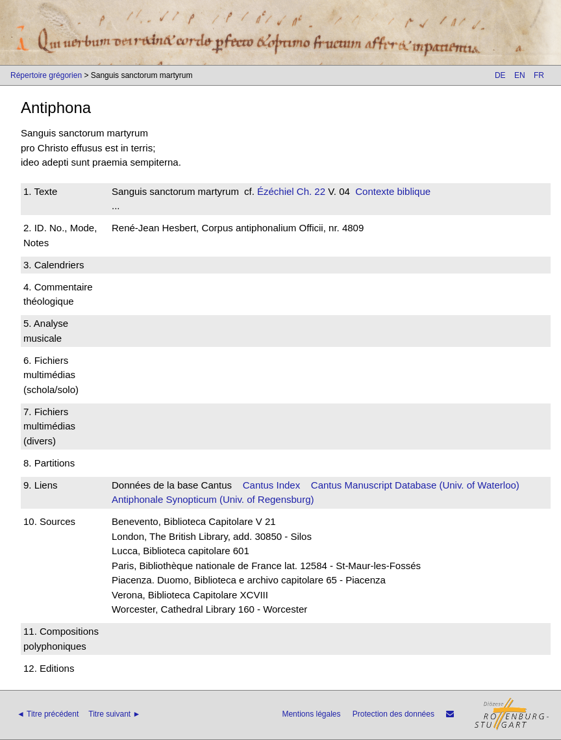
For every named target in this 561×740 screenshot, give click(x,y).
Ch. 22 (309, 191)
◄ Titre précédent (48, 714)
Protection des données (393, 714)
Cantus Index (271, 485)
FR (539, 75)
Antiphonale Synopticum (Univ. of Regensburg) (213, 499)
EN (519, 75)
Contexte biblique (392, 191)
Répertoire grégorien (46, 75)
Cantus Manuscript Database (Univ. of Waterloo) (415, 485)
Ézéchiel (275, 191)
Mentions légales (311, 714)
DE (500, 75)
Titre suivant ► (114, 714)
